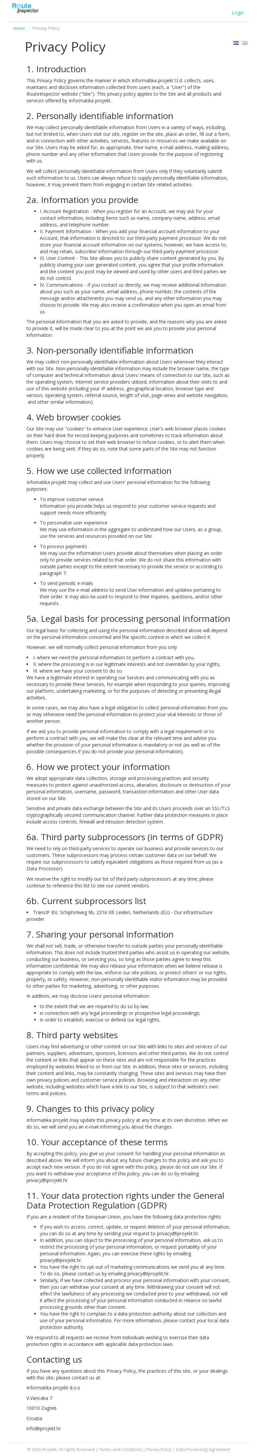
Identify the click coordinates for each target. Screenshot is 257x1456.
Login (238, 12)
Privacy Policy (159, 1449)
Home (19, 28)
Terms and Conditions (120, 1449)
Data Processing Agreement (203, 1449)
